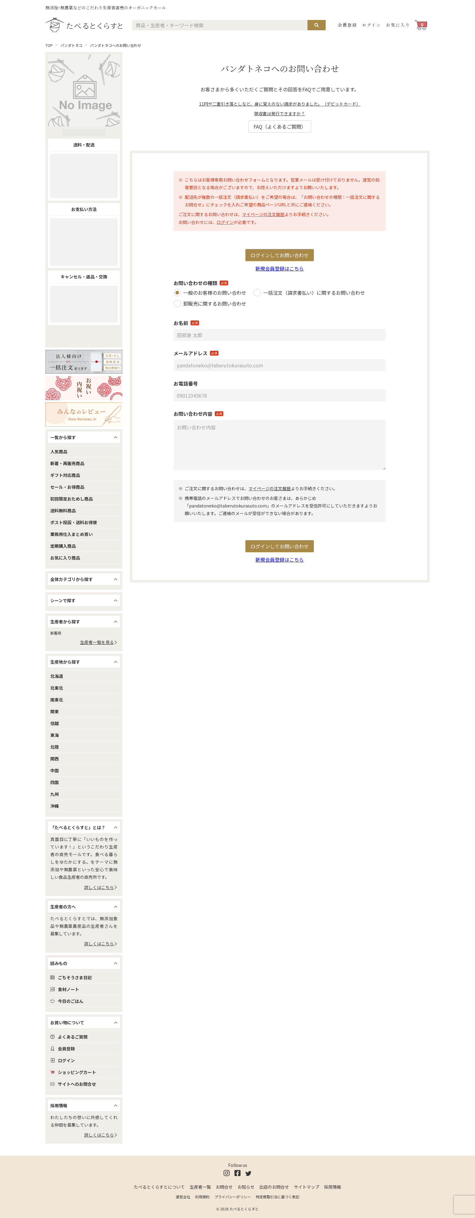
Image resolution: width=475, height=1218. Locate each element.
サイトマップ (306, 1187)
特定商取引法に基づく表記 (277, 1196)
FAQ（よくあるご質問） (280, 126)
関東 (54, 711)
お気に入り (398, 25)
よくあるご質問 (69, 1037)
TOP (49, 45)
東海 (54, 735)
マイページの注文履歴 (263, 214)
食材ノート (64, 989)
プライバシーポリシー (232, 1196)
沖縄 (54, 806)
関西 (54, 759)
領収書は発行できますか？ (279, 113)
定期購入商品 (63, 546)
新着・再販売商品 (67, 463)
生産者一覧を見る (99, 642)
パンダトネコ (71, 45)
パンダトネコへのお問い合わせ (115, 45)
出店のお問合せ (274, 1187)
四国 (54, 782)
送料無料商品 (63, 510)
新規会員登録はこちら (279, 268)
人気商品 (58, 451)
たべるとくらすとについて (159, 1187)
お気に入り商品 (65, 558)
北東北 (56, 688)
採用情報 (332, 1187)
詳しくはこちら (101, 887)
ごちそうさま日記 (71, 977)
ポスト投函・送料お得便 (73, 522)
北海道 (56, 676)
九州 (54, 794)
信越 (54, 723)
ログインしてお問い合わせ (280, 255)
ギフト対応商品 (65, 475)
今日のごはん (66, 1001)
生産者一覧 (200, 1187)
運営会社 (183, 1196)
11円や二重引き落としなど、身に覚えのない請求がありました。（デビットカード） (279, 104)
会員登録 (347, 25)
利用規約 (202, 1196)
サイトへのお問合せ (73, 1084)
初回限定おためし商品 (71, 499)
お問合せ (224, 1187)
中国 (54, 770)
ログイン (371, 25)
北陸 (54, 747)
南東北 (56, 700)
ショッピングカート (73, 1072)
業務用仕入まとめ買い (71, 534)
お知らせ (246, 1187)
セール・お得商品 (67, 487)
